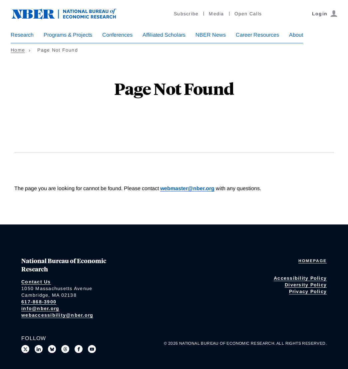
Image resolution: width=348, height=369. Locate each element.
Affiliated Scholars (164, 35)
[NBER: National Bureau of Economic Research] (69, 13)
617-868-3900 (38, 301)
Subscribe (186, 13)
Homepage (312, 260)
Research (22, 35)
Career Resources (257, 35)
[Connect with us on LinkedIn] (39, 349)
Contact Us (36, 281)
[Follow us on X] (25, 349)
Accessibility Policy (300, 278)
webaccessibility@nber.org (57, 315)
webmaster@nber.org (187, 188)
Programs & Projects (68, 35)
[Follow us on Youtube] (92, 349)
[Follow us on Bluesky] (52, 349)
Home (18, 50)
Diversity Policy (306, 284)
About (296, 35)
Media (216, 13)
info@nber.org (40, 308)
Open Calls (248, 13)
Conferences (117, 35)
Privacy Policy (308, 291)
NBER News (210, 35)
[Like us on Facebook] (79, 349)
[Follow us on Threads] (65, 349)
